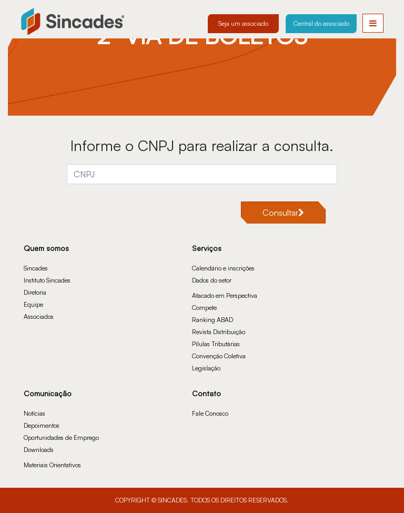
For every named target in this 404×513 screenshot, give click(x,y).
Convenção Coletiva (219, 356)
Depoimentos (41, 425)
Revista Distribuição (218, 332)
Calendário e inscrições (223, 268)
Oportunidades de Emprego (61, 437)
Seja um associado (243, 23)
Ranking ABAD (212, 320)
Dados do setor (211, 280)
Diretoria (35, 292)
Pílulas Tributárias (216, 344)
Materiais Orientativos (52, 465)
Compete (204, 307)
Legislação (206, 368)
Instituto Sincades (47, 280)
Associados (39, 316)
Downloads (39, 450)
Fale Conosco (210, 413)
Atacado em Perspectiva (224, 295)
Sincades (36, 268)
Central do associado (321, 23)
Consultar (283, 212)
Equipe (33, 304)
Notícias (34, 413)
